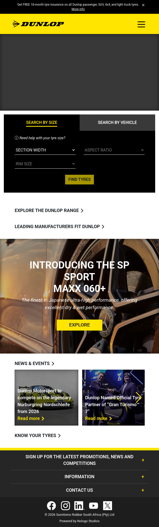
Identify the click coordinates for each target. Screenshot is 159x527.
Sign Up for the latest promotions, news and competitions (79, 460)
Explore (79, 325)
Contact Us (79, 490)
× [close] (143, 5)
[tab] (42, 122)
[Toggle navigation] (141, 24)
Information (79, 476)
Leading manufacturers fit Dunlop (57, 226)
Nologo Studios (88, 521)
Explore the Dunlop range (47, 210)
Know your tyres (35, 435)
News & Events (32, 363)
